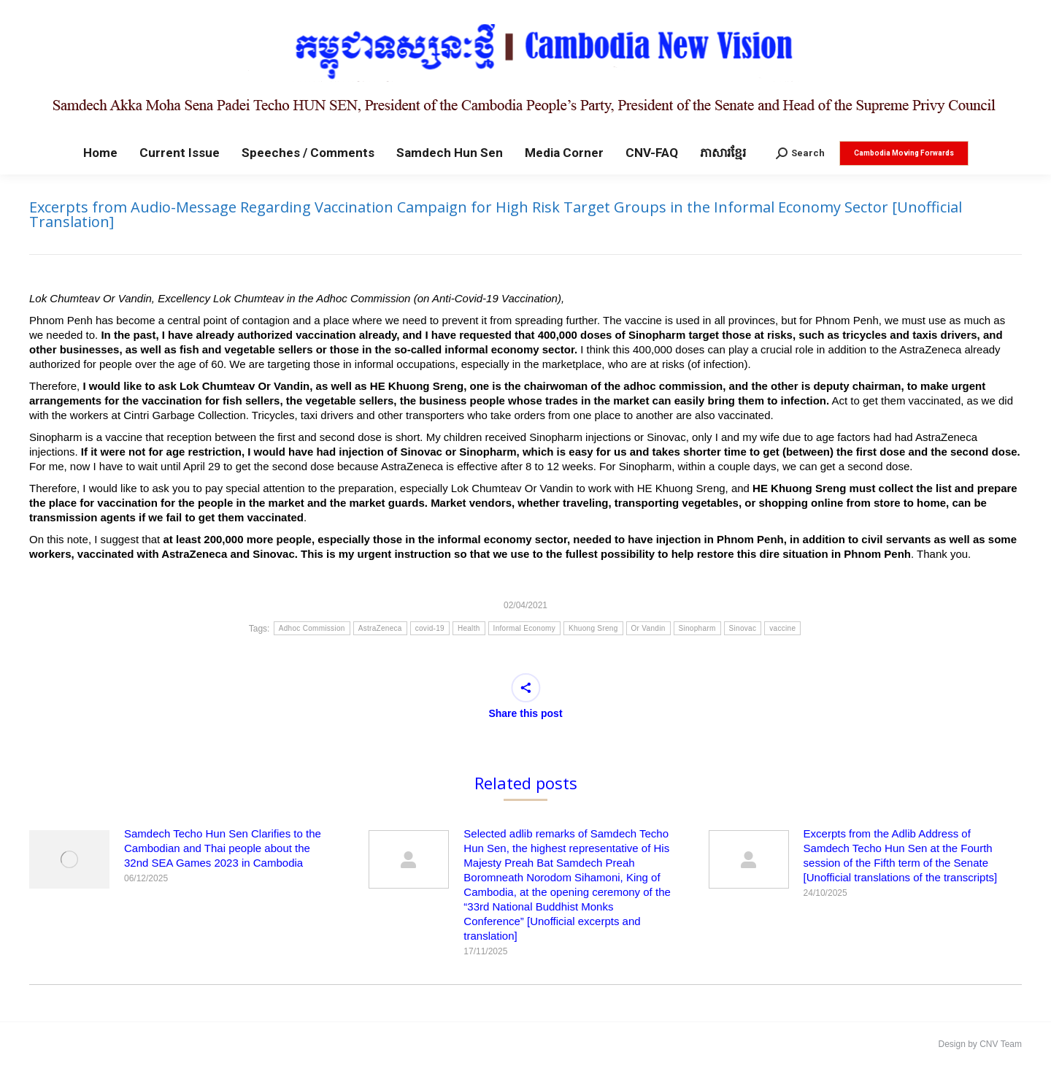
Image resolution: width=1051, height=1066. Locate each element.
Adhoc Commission (312, 628)
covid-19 (429, 628)
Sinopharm (697, 628)
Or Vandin (648, 628)
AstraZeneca (380, 628)
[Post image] (69, 859)
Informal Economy (524, 628)
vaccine (782, 628)
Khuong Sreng (593, 628)
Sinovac (743, 628)
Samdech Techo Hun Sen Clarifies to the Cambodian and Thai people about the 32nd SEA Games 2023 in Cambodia (222, 848)
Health (469, 628)
